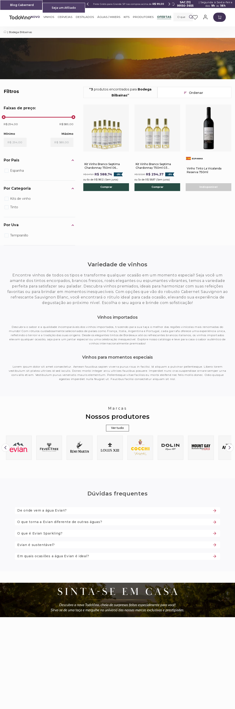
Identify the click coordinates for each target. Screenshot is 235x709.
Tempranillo (19, 235)
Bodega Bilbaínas (20, 32)
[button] (39, 160)
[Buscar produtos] (191, 17)
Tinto (14, 207)
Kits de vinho (20, 199)
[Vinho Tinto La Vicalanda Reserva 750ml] (208, 147)
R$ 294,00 (11, 124)
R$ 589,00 (66, 124)
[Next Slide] (169, 4)
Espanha (17, 171)
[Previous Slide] (88, 4)
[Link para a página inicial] (5, 32)
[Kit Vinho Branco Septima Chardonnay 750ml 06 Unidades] (106, 147)
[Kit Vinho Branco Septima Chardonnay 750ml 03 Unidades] (157, 147)
